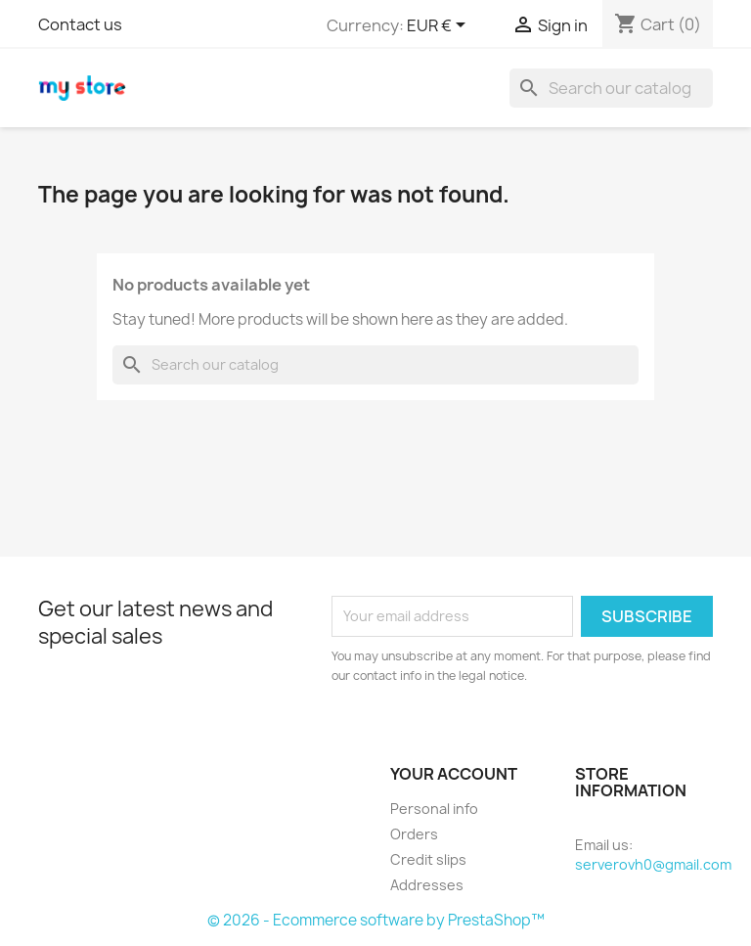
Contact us (80, 24)
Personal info (434, 808)
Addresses (427, 885)
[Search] (611, 88)
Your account (453, 774)
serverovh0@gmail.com (653, 864)
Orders (414, 834)
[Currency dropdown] (439, 26)
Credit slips (428, 859)
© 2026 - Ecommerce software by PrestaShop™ (376, 920)
